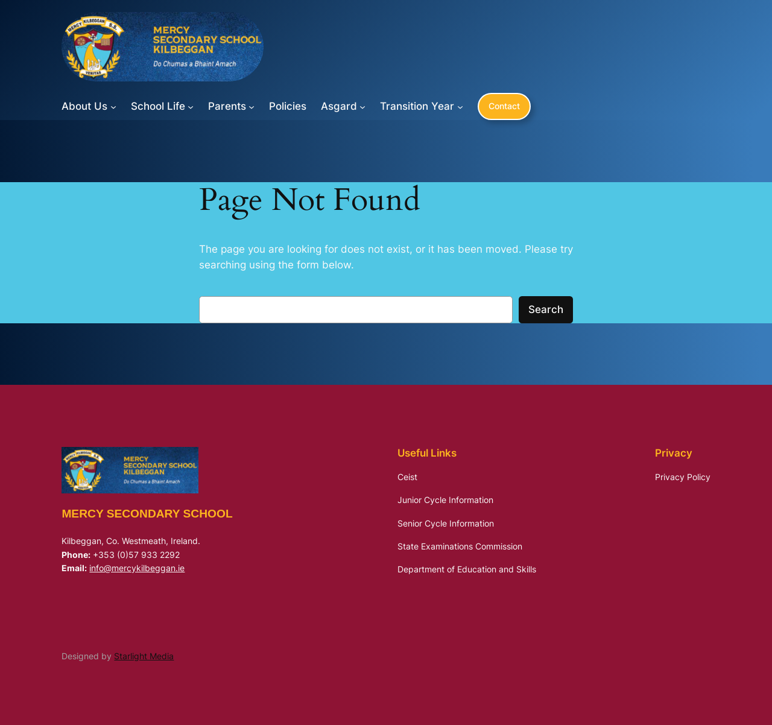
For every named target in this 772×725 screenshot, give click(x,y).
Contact (504, 106)
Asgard (339, 106)
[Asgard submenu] (362, 106)
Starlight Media (144, 656)
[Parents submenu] (251, 106)
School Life (158, 106)
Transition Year (417, 106)
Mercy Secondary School (147, 513)
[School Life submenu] (191, 106)
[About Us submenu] (113, 106)
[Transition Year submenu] (460, 106)
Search (545, 309)
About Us (84, 106)
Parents (227, 106)
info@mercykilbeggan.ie (137, 568)
